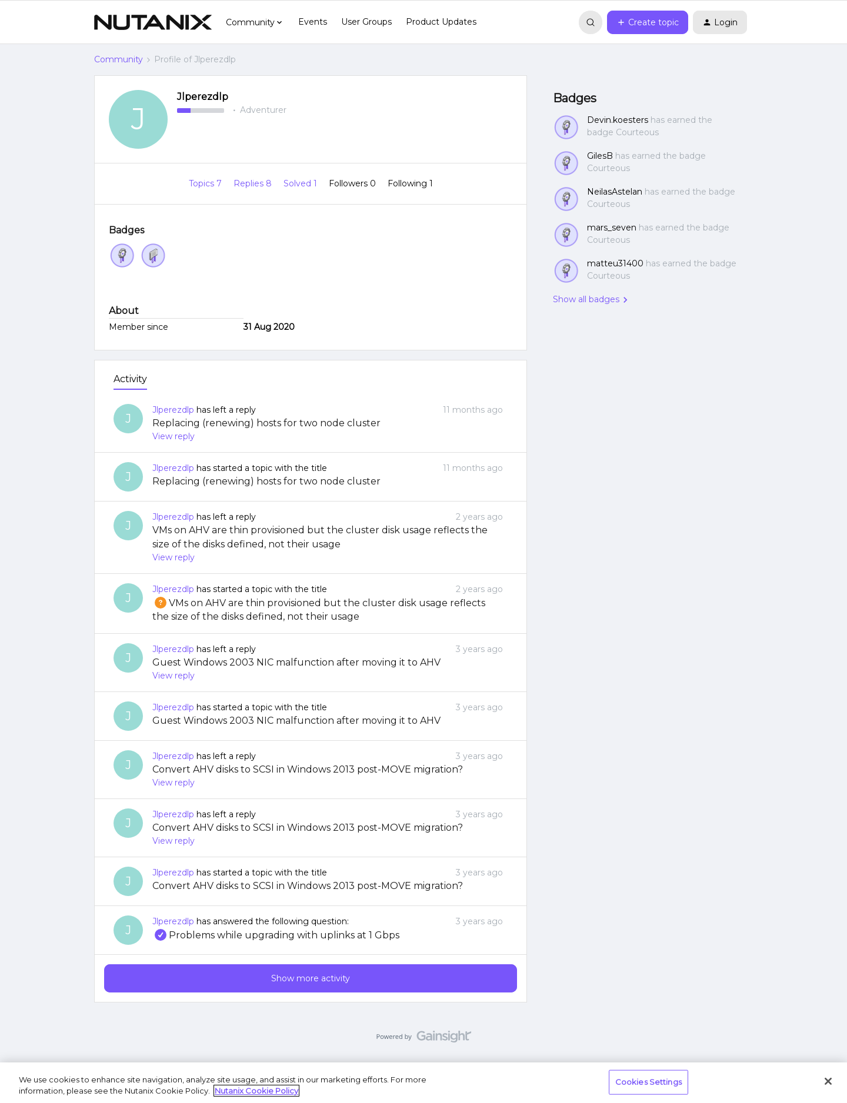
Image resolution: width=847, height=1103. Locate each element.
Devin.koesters (617, 120)
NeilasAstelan (614, 191)
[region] (423, 1082)
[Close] (828, 1081)
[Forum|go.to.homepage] (153, 22)
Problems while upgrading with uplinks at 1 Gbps (275, 935)
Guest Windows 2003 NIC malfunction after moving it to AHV (296, 662)
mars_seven (611, 227)
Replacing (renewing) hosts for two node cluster (266, 423)
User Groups (366, 21)
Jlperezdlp (202, 96)
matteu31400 (615, 263)
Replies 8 (254, 183)
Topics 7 (206, 183)
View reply (173, 436)
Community (118, 59)
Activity (130, 379)
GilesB (600, 156)
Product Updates (441, 21)
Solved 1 (301, 183)
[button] (647, 22)
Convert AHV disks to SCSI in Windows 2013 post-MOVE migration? (307, 769)
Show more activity (310, 978)
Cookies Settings (648, 1082)
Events (312, 21)
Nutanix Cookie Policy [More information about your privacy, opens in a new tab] (256, 1090)
